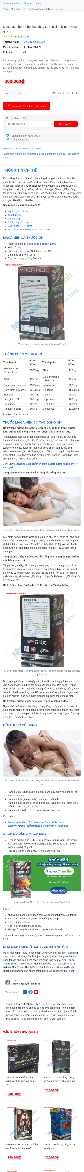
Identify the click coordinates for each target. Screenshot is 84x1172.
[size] (13, 93)
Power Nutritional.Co (34, 42)
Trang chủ (8, 3)
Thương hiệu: (11, 42)
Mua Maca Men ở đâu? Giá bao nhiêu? (29, 229)
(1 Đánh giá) (22, 36)
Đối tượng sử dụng (18, 222)
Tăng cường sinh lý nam (28, 3)
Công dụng (14, 218)
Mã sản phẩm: (11, 47)
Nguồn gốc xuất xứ (18, 211)
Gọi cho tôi (65, 124)
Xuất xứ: (8, 52)
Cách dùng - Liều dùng (20, 226)
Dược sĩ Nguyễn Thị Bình (25, 983)
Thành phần (14, 215)
